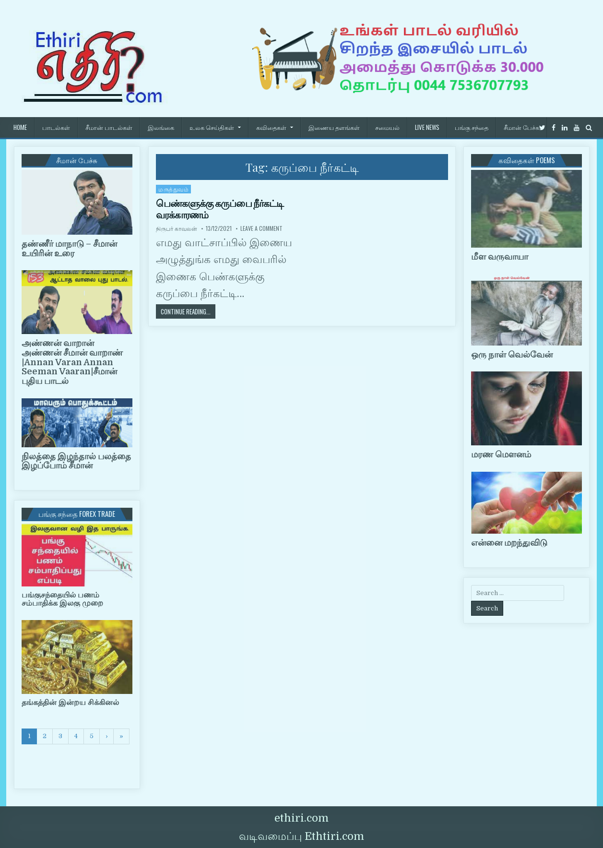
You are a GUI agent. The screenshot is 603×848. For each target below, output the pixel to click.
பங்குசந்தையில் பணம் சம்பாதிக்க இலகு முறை (62, 599)
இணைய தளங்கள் (334, 127)
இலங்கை (161, 127)
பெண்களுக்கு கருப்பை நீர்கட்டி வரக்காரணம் (220, 209)
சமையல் (387, 127)
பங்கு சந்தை (471, 127)
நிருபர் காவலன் (176, 228)
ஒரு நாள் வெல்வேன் (512, 354)
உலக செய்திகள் (211, 127)
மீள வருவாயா (499, 257)
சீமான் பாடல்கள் (108, 127)
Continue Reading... (188, 311)
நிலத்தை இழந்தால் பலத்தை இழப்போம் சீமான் (76, 461)
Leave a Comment (261, 228)
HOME (20, 127)
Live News (427, 127)
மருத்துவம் (173, 189)
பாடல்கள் (56, 127)
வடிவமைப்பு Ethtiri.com (301, 836)
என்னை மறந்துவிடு (509, 543)
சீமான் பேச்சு (521, 127)
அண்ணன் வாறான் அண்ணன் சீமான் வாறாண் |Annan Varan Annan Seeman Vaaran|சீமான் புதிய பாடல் (72, 362)
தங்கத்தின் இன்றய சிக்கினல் (70, 702)
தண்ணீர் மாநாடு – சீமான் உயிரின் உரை (69, 248)
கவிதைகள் (271, 127)
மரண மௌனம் (501, 454)
